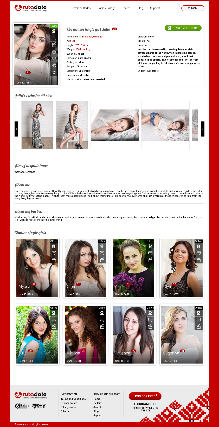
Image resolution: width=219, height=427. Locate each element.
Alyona (24, 286)
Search (126, 8)
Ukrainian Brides (81, 8)
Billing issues (68, 407)
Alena (120, 286)
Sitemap (65, 411)
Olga (71, 286)
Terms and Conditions (73, 399)
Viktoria (73, 353)
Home (96, 399)
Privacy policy (69, 403)
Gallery (97, 403)
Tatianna (122, 353)
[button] (16, 129)
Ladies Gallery (106, 8)
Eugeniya (171, 353)
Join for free (145, 396)
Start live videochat (186, 28)
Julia (22, 353)
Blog (140, 8)
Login (194, 8)
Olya (167, 286)
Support (155, 8)
